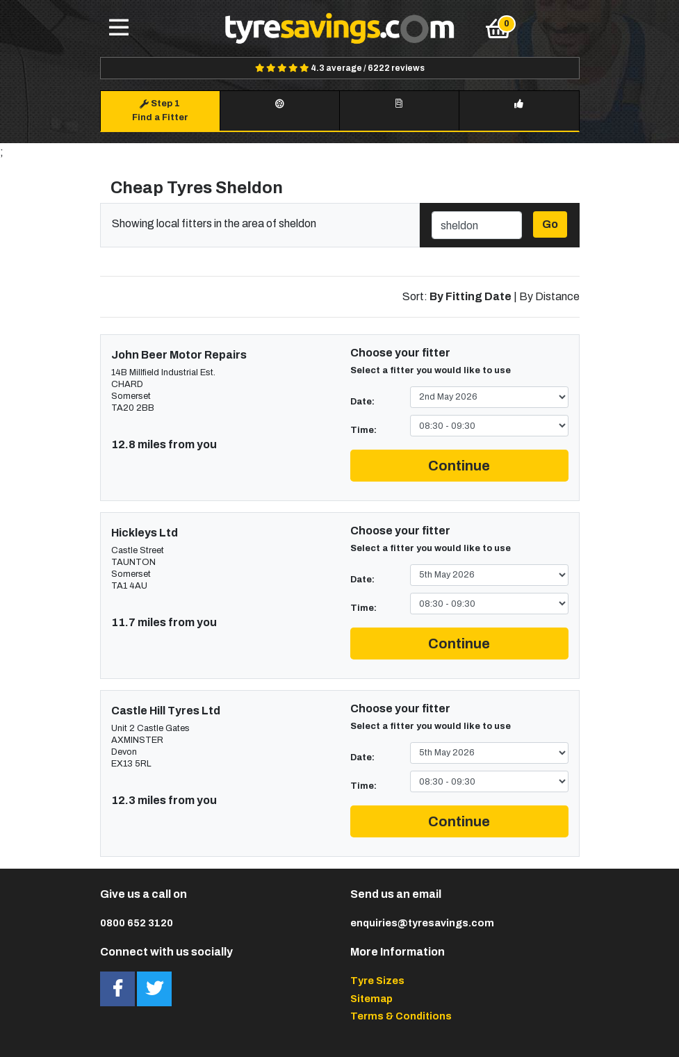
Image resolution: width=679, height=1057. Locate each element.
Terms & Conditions (401, 1016)
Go (550, 224)
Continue (459, 465)
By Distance (549, 296)
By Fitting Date (471, 296)
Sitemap (371, 998)
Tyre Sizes (377, 980)
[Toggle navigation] (119, 28)
